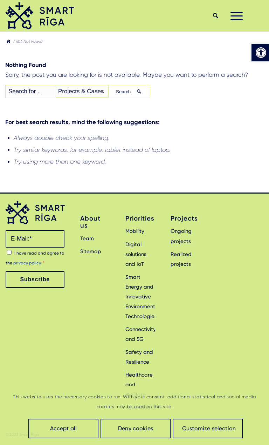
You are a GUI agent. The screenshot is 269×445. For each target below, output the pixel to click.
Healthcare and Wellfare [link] (139, 385)
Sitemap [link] (90, 251)
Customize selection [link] (209, 428)
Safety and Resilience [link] (139, 357)
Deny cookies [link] (135, 428)
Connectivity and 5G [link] (140, 334)
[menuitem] (214, 16)
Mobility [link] (134, 231)
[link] (260, 52)
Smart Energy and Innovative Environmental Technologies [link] (140, 296)
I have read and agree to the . (35, 258)
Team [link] (87, 238)
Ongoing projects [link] (181, 236)
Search (129, 91)
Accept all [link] (63, 428)
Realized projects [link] (181, 259)
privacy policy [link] (27, 263)
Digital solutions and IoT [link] (135, 254)
